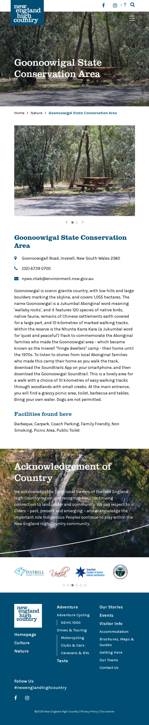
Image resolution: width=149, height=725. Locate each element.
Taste (62, 660)
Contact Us (108, 667)
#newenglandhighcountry (40, 687)
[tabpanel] (74, 170)
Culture (22, 642)
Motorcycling (72, 637)
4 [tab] (77, 585)
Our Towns (108, 660)
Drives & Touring (72, 630)
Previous (10, 573)
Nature (37, 113)
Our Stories (111, 607)
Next (138, 573)
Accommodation (113, 631)
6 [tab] (85, 585)
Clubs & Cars (72, 645)
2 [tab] (77, 222)
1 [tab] (72, 222)
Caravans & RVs (75, 653)
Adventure (67, 607)
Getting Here (110, 652)
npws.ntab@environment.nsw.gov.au (58, 278)
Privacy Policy (89, 711)
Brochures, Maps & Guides (116, 642)
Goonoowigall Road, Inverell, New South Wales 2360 (71, 258)
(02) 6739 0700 (36, 268)
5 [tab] (81, 585)
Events (106, 615)
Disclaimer (107, 711)
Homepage (25, 634)
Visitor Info (110, 623)
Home (19, 113)
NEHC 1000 (71, 622)
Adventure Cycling (73, 615)
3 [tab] (72, 585)
